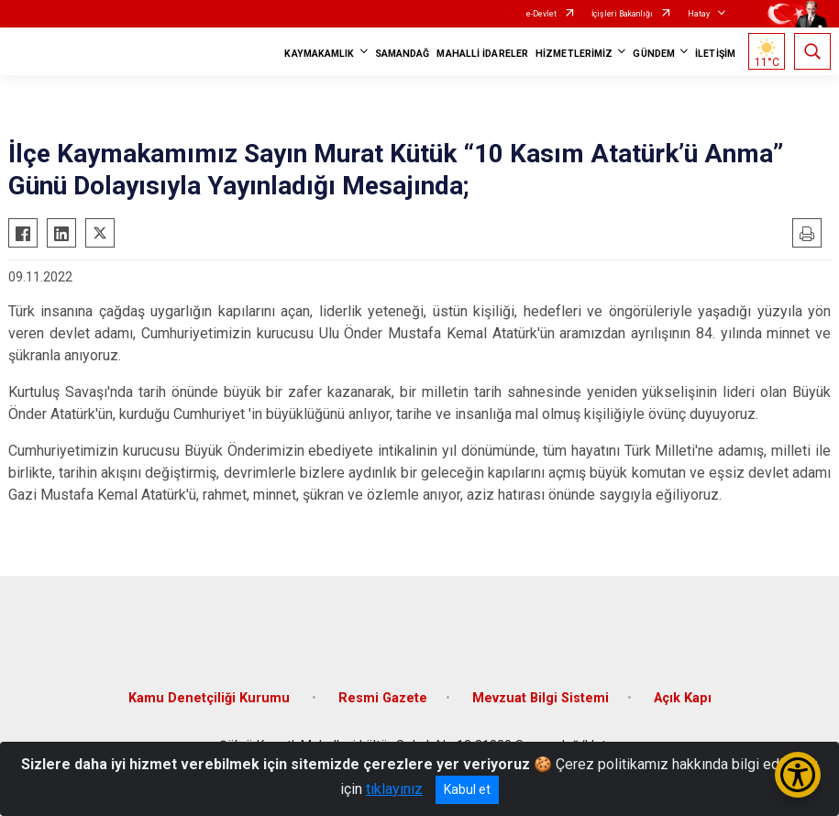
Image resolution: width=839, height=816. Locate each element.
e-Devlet (541, 13)
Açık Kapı (683, 698)
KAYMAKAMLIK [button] (319, 54)
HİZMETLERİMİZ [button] (574, 54)
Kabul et (467, 789)
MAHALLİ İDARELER (482, 54)
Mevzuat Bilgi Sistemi (540, 698)
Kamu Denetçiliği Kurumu (210, 698)
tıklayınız (394, 789)
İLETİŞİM (715, 54)
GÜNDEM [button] (654, 54)
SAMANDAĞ (402, 54)
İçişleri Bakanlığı (622, 13)
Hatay (699, 13)
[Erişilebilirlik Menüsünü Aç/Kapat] (798, 775)
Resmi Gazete (382, 698)
